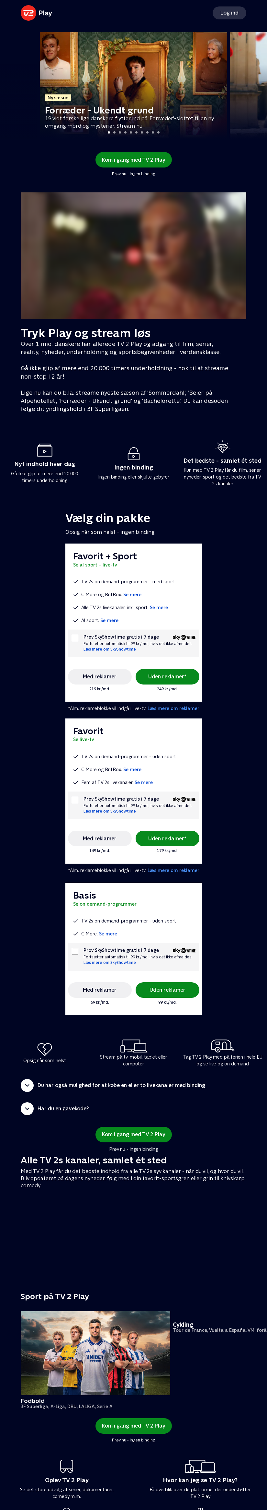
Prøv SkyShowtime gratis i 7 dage (121, 637)
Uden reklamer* (167, 677)
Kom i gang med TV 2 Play (133, 160)
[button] (133, 1085)
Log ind (229, 13)
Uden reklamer (167, 990)
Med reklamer (100, 677)
